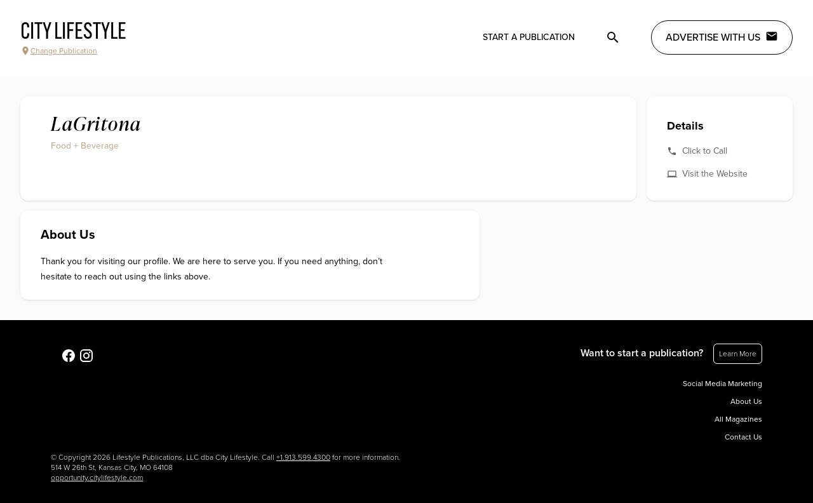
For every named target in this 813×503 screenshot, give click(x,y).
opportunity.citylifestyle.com (97, 477)
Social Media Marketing (722, 383)
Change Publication (58, 51)
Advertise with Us (722, 37)
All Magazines (738, 419)
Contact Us (743, 437)
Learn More (737, 353)
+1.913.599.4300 (303, 457)
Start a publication (529, 37)
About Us (746, 401)
